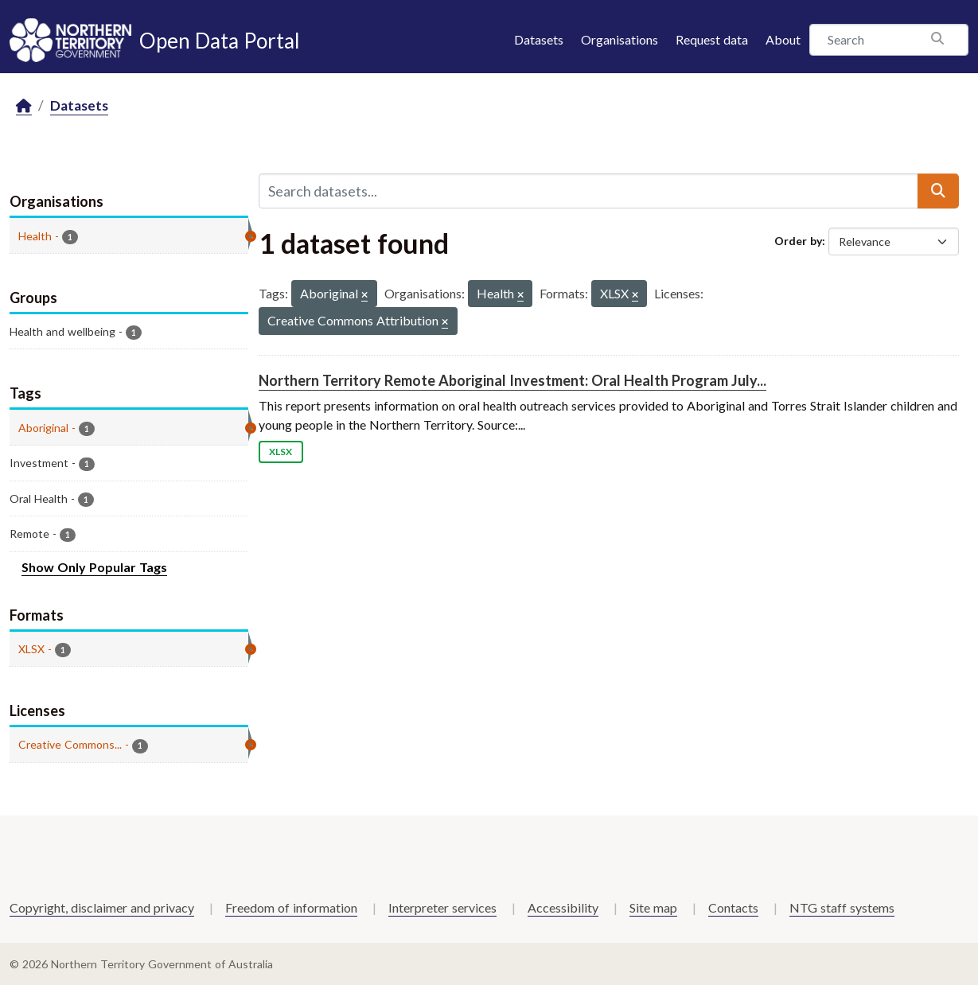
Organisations (619, 39)
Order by (798, 240)
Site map (653, 907)
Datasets (538, 39)
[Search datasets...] (588, 190)
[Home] (24, 106)
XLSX (280, 451)
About (783, 39)
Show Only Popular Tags (94, 566)
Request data (712, 39)
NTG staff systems (841, 907)
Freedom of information (291, 907)
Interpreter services (442, 907)
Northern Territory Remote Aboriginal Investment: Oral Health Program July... (512, 380)
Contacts (733, 907)
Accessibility (563, 907)
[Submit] (938, 190)
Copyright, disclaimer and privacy (102, 907)
